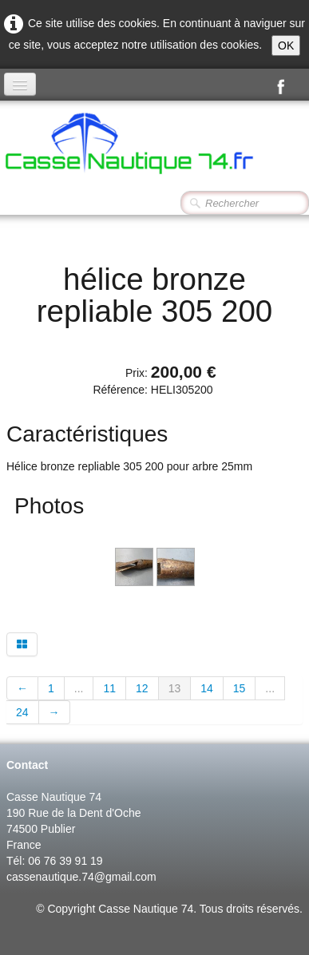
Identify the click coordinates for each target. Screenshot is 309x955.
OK (286, 45)
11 (109, 688)
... (79, 688)
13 (174, 688)
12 (142, 688)
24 (22, 712)
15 (239, 688)
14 (206, 688)
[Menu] (20, 84)
